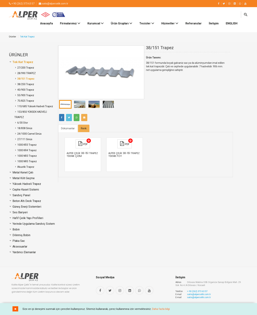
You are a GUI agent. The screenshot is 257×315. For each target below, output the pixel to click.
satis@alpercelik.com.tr (199, 294)
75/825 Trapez (25, 100)
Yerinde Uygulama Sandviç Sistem (33, 223)
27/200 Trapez (25, 67)
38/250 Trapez (25, 84)
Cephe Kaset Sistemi (25, 189)
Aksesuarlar (19, 246)
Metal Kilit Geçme (23, 178)
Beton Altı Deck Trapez (26, 201)
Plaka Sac (18, 241)
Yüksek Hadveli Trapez (26, 184)
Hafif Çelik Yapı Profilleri (27, 218)
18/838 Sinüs (24, 128)
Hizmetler (169, 23)
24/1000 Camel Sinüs (29, 133)
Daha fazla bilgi (161, 309)
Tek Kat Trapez (22, 62)
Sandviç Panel (21, 195)
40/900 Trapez (25, 89)
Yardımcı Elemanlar (24, 252)
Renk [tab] (84, 128)
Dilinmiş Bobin (21, 235)
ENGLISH (231, 23)
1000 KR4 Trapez (27, 150)
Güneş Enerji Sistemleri (26, 206)
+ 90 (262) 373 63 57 (197, 291)
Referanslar (193, 23)
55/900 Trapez (25, 95)
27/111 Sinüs (24, 139)
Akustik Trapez (25, 166)
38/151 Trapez (25, 78)
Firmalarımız (70, 23)
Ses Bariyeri (20, 212)
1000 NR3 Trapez (27, 155)
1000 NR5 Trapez (27, 161)
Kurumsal (95, 23)
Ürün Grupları (121, 23)
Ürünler (12, 36)
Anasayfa (46, 23)
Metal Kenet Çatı (22, 172)
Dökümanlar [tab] (68, 128)
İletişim (214, 23)
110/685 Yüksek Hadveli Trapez (35, 106)
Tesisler (146, 23)
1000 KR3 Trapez (27, 144)
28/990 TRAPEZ (26, 73)
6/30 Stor (22, 122)
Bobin (16, 229)
